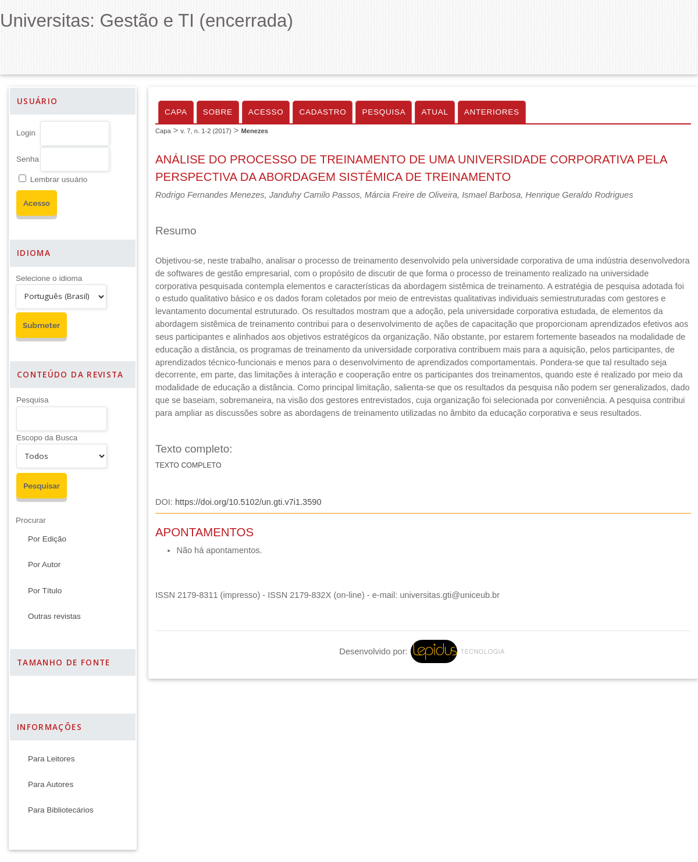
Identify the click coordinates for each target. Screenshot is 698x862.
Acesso (266, 112)
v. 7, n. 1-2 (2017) (205, 130)
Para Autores (50, 784)
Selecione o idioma (49, 278)
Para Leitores (51, 758)
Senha (27, 159)
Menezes (254, 130)
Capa (176, 112)
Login (25, 133)
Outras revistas (54, 616)
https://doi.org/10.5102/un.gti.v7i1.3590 (248, 502)
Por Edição (47, 539)
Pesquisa (32, 400)
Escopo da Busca (46, 437)
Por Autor (44, 564)
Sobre (218, 112)
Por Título (45, 590)
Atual (434, 112)
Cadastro (322, 112)
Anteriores (491, 112)
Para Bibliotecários (61, 810)
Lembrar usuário (58, 179)
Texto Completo (188, 465)
